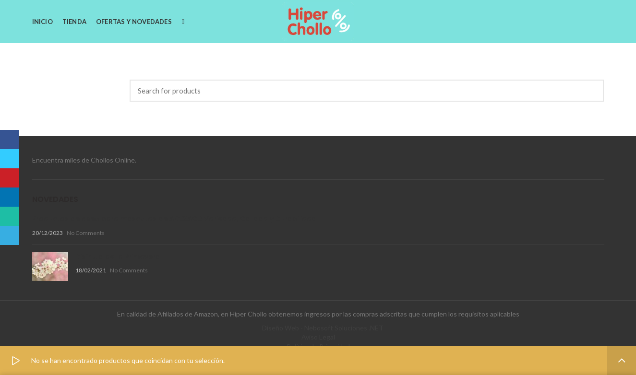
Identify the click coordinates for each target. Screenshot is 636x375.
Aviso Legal (318, 337)
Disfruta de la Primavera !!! (121, 256)
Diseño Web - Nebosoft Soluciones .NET (323, 328)
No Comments (86, 232)
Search (591, 91)
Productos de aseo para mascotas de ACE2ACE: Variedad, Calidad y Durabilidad (174, 218)
